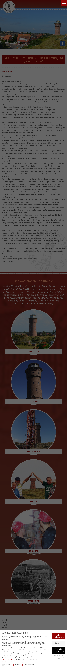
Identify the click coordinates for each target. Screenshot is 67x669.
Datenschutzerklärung (8, 660)
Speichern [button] (59, 643)
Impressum (58, 658)
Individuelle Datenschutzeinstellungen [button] (60, 650)
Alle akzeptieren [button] (60, 636)
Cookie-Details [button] (58, 655)
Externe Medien (28, 664)
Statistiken (16, 664)
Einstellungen (6, 662)
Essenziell (6, 664)
